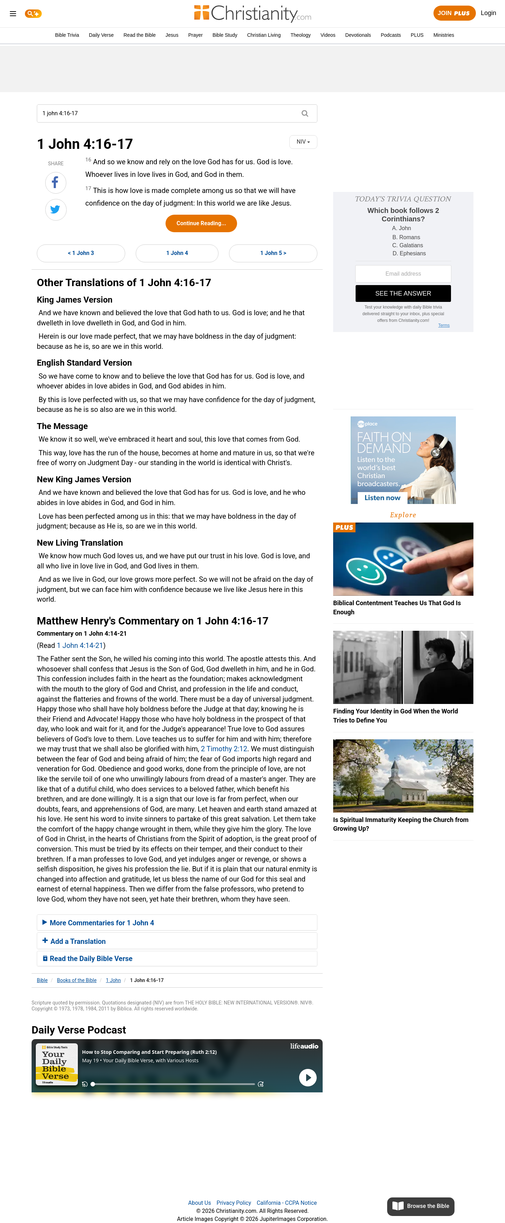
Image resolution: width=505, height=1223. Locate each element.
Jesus (172, 35)
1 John (113, 980)
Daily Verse (101, 35)
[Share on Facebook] (55, 183)
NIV (303, 141)
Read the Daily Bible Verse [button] (87, 958)
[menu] (13, 15)
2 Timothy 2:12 (224, 749)
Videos (328, 35)
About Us (199, 1203)
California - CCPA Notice (287, 1203)
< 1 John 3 (81, 253)
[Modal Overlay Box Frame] (403, 262)
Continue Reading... (201, 223)
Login (488, 12)
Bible (42, 980)
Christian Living (264, 35)
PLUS (417, 35)
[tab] (177, 922)
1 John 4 (177, 253)
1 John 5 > (273, 253)
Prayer (195, 35)
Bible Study (225, 35)
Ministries (443, 35)
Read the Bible (139, 35)
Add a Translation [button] (74, 941)
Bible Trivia (67, 35)
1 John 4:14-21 (80, 645)
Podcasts (391, 35)
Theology (300, 35)
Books (77, 980)
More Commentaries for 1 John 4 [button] (98, 923)
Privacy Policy (234, 1203)
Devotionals (358, 35)
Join (454, 13)
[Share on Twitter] (56, 210)
